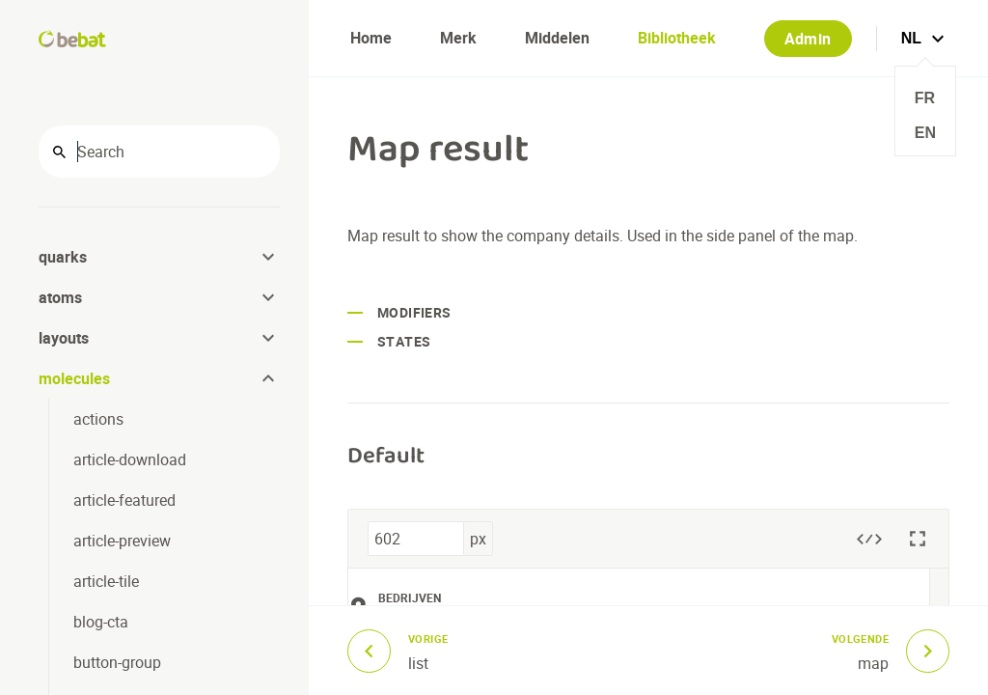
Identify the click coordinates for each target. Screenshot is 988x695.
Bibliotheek (677, 37)
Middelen (557, 37)
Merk (458, 37)
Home (371, 37)
